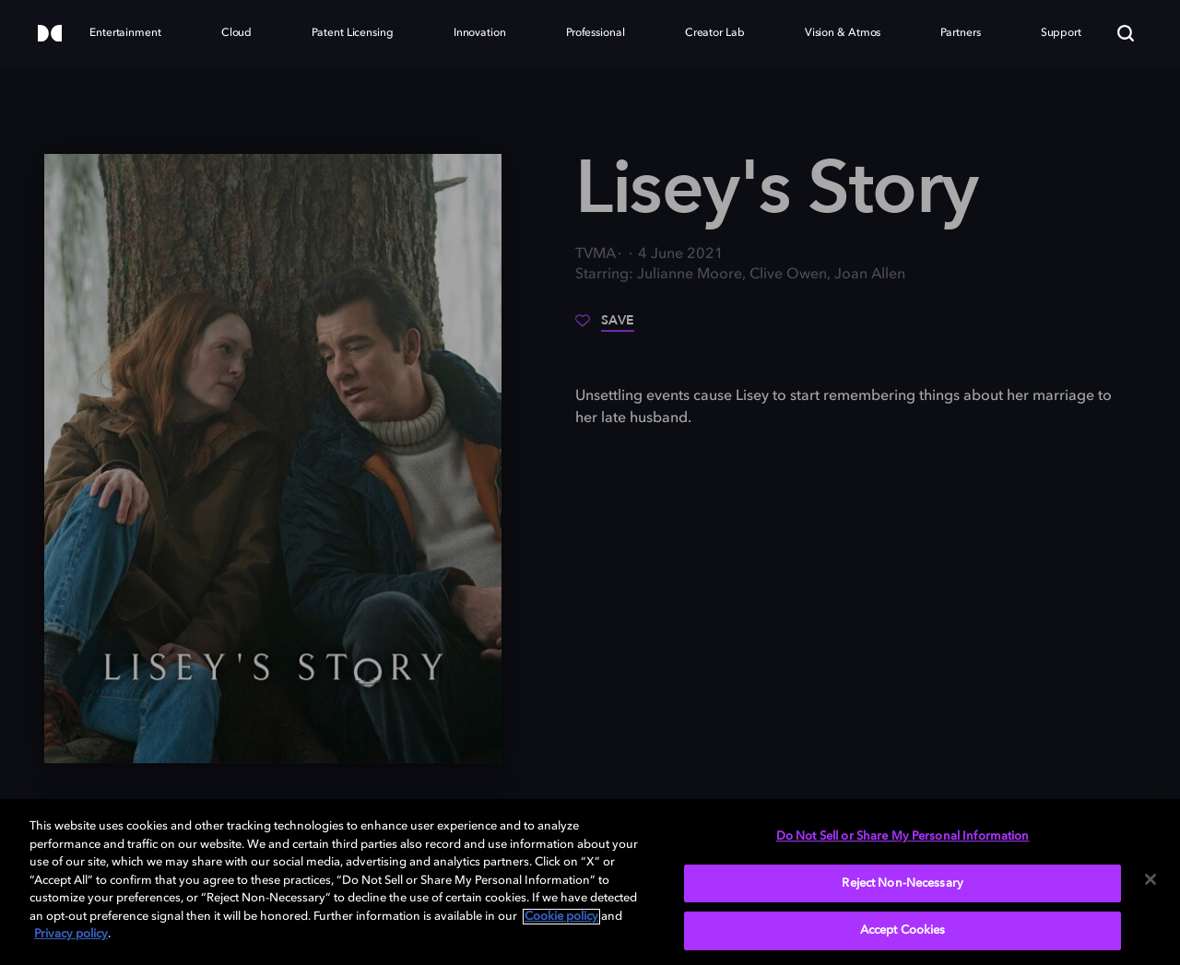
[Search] (1125, 33)
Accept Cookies (903, 930)
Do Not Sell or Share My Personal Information (903, 836)
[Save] (604, 327)
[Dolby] (49, 34)
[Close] (1150, 879)
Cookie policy (561, 917)
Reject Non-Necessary (902, 883)
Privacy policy (71, 934)
